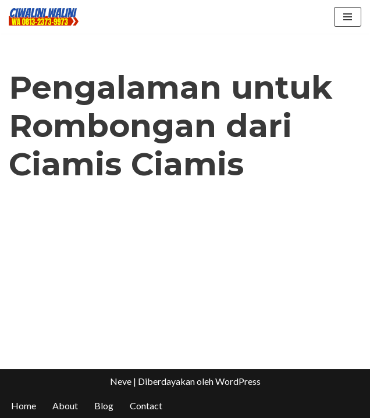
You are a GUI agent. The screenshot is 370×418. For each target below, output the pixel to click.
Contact (146, 405)
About (65, 405)
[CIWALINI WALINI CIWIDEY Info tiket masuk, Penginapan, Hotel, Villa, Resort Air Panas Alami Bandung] (44, 17)
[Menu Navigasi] (347, 17)
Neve (120, 381)
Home (23, 405)
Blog (103, 405)
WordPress (238, 381)
